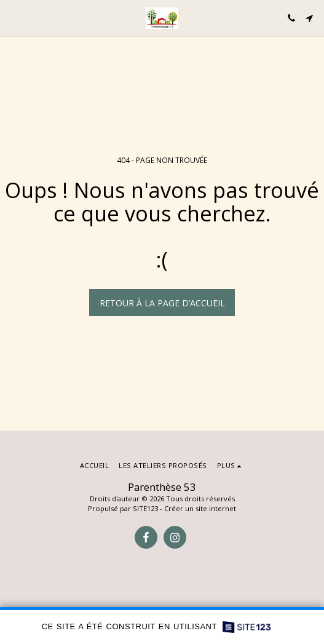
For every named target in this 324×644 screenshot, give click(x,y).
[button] (13, 17)
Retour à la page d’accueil (162, 303)
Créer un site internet (200, 508)
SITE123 (145, 508)
